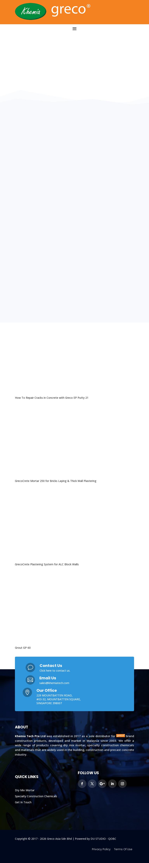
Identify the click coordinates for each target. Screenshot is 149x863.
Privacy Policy (101, 849)
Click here (46, 670)
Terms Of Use (123, 849)
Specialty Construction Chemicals (36, 796)
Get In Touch (23, 802)
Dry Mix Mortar (25, 790)
